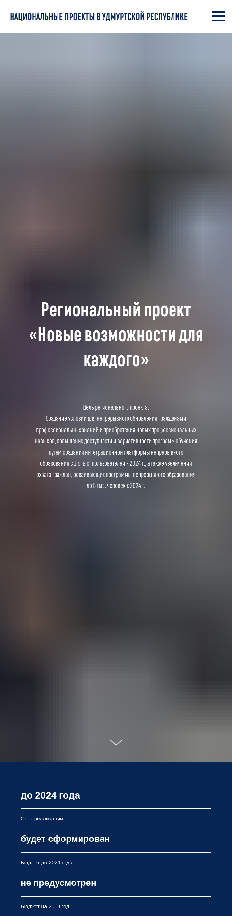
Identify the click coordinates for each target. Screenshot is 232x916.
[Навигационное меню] (218, 16)
